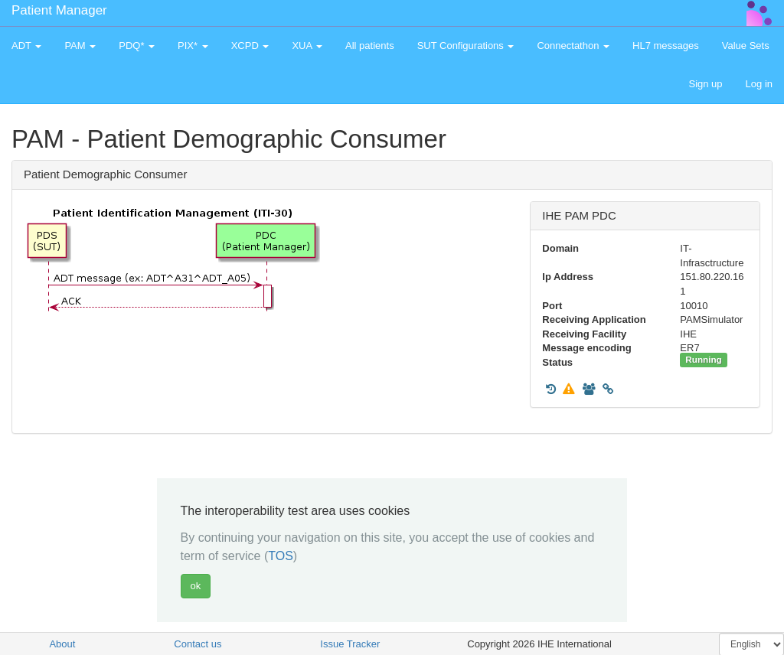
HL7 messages (665, 45)
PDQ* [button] (137, 45)
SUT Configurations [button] (465, 45)
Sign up (705, 84)
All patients (369, 45)
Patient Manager (59, 10)
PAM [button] (80, 45)
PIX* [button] (193, 45)
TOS (280, 555)
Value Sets (745, 45)
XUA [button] (307, 45)
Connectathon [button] (573, 45)
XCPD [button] (250, 45)
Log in (759, 84)
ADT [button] (26, 45)
